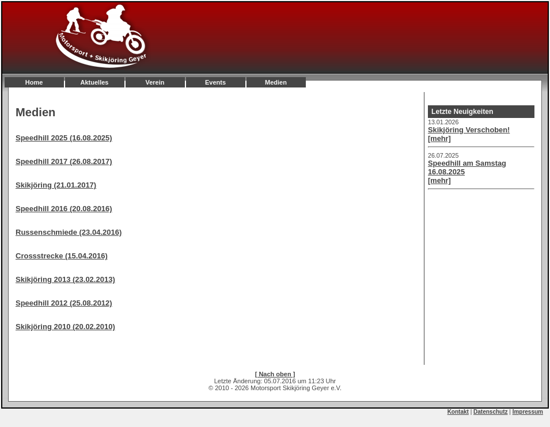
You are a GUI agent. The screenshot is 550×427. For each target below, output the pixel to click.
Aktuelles (95, 82)
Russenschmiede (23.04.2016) (69, 232)
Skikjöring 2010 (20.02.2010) (65, 326)
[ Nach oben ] (275, 374)
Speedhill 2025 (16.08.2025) (64, 138)
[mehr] (439, 138)
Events (215, 82)
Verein (154, 82)
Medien (276, 82)
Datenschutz (490, 412)
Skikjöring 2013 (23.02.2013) (65, 279)
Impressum (528, 412)
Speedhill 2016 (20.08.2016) (64, 208)
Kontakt (458, 412)
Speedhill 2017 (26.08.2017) (64, 161)
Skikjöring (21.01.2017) (56, 185)
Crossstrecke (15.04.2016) (62, 255)
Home (34, 82)
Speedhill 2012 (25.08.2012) (64, 303)
